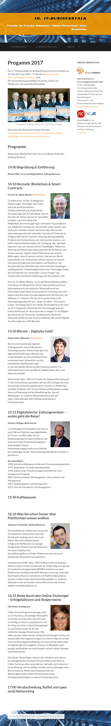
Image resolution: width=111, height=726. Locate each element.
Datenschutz (56, 716)
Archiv (71, 47)
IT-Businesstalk (18, 47)
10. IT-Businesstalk (60, 18)
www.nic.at (82, 132)
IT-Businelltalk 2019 (46, 47)
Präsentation (39, 194)
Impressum (42, 716)
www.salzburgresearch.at (88, 106)
